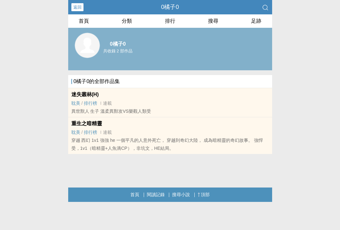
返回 (77, 7)
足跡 (256, 21)
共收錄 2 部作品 (118, 51)
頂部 (204, 194)
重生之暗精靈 (86, 123)
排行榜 (90, 103)
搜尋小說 (181, 194)
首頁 (84, 21)
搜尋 (213, 21)
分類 (127, 21)
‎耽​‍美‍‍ (75, 103)
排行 (170, 21)
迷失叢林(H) (85, 94)
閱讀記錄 (156, 194)
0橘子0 (170, 7)
